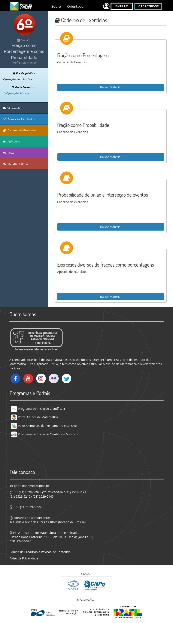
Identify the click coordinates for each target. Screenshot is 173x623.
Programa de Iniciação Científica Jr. (38, 409)
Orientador (76, 6)
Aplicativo (11, 141)
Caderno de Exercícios (19, 130)
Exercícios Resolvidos (19, 119)
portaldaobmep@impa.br (31, 486)
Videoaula (11, 108)
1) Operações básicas (16, 93)
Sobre (56, 6)
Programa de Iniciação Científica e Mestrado (45, 434)
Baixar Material (110, 87)
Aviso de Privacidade (24, 558)
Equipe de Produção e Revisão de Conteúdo (40, 552)
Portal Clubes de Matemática (34, 417)
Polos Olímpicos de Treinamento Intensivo (44, 426)
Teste (9, 152)
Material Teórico (15, 164)
